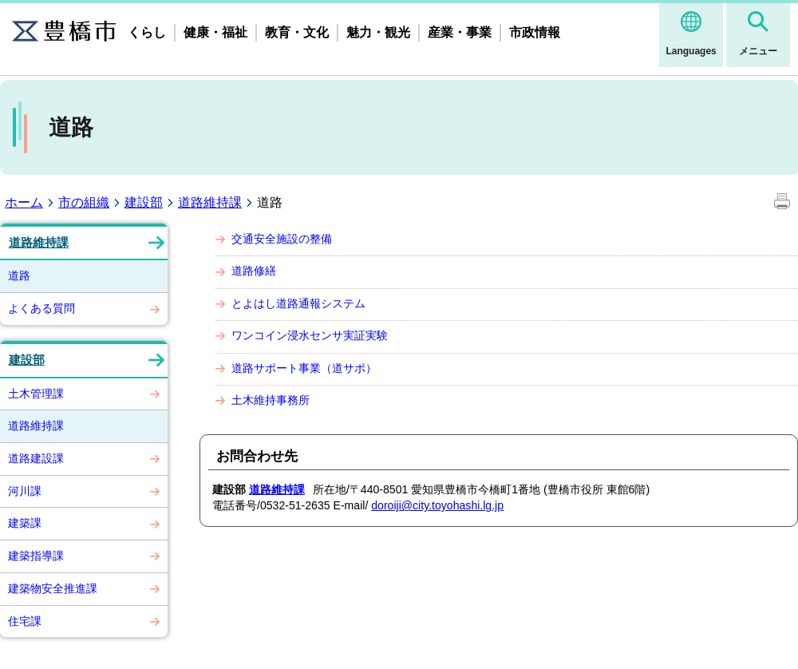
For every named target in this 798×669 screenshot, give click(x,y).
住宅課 (24, 621)
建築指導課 (36, 555)
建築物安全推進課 (52, 588)
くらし (147, 32)
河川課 (24, 491)
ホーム (24, 202)
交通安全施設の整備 (281, 238)
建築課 (24, 523)
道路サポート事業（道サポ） (304, 368)
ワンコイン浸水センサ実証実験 (309, 335)
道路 (19, 275)
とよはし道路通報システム (298, 303)
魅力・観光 (378, 32)
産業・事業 (460, 32)
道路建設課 (36, 458)
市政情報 (534, 32)
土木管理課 (36, 393)
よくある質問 (41, 308)
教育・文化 (297, 32)
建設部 (143, 202)
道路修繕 (253, 270)
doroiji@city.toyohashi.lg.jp (437, 505)
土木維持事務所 (270, 400)
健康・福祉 (215, 32)
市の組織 (83, 202)
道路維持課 (210, 202)
